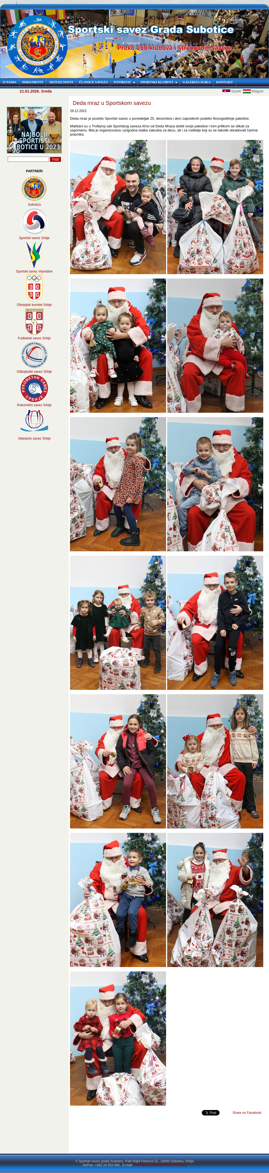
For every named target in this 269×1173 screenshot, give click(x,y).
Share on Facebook (246, 1113)
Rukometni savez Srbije (34, 405)
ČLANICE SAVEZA (93, 82)
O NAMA (9, 82)
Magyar (253, 91)
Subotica (34, 205)
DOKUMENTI (32, 82)
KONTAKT (224, 82)
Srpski (232, 91)
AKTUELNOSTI (61, 82)
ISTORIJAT (125, 82)
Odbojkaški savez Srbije (34, 372)
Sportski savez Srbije (34, 238)
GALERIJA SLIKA (197, 82)
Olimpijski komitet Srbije (34, 305)
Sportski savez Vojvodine (34, 271)
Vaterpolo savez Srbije (34, 438)
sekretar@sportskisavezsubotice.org (160, 1165)
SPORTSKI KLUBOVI (159, 82)
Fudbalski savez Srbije (34, 338)
